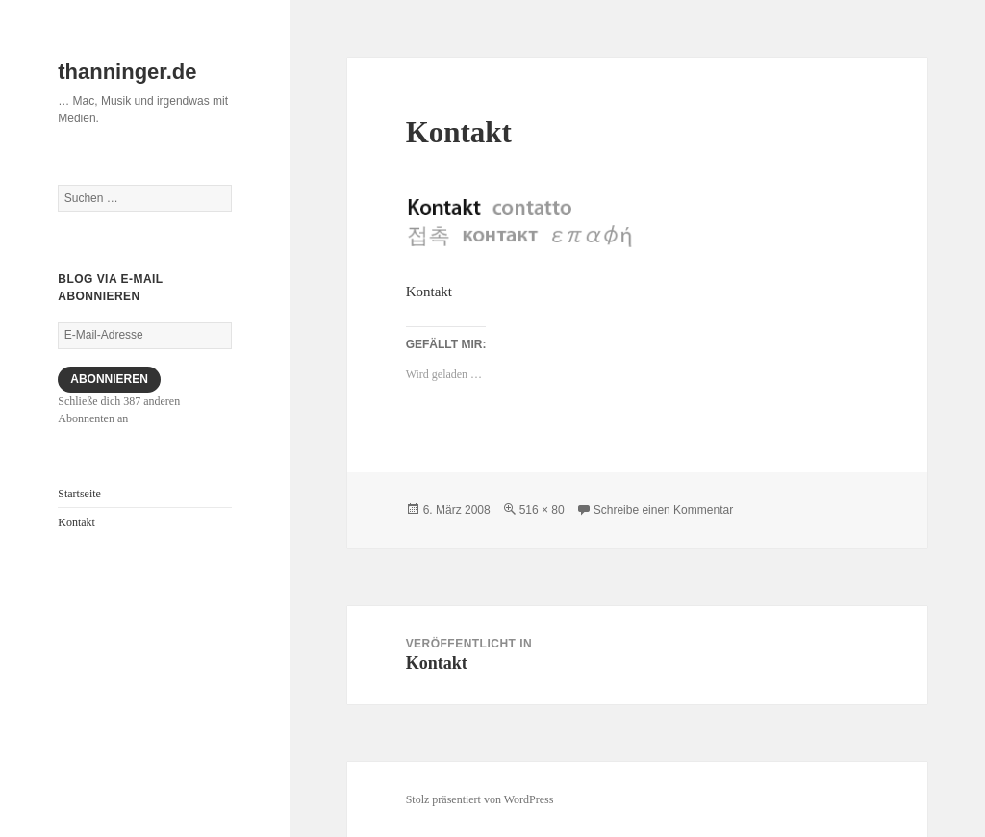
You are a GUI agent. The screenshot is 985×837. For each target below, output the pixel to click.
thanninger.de (127, 72)
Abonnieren (109, 379)
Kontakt (76, 522)
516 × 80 (542, 510)
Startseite (79, 493)
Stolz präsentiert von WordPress (480, 799)
